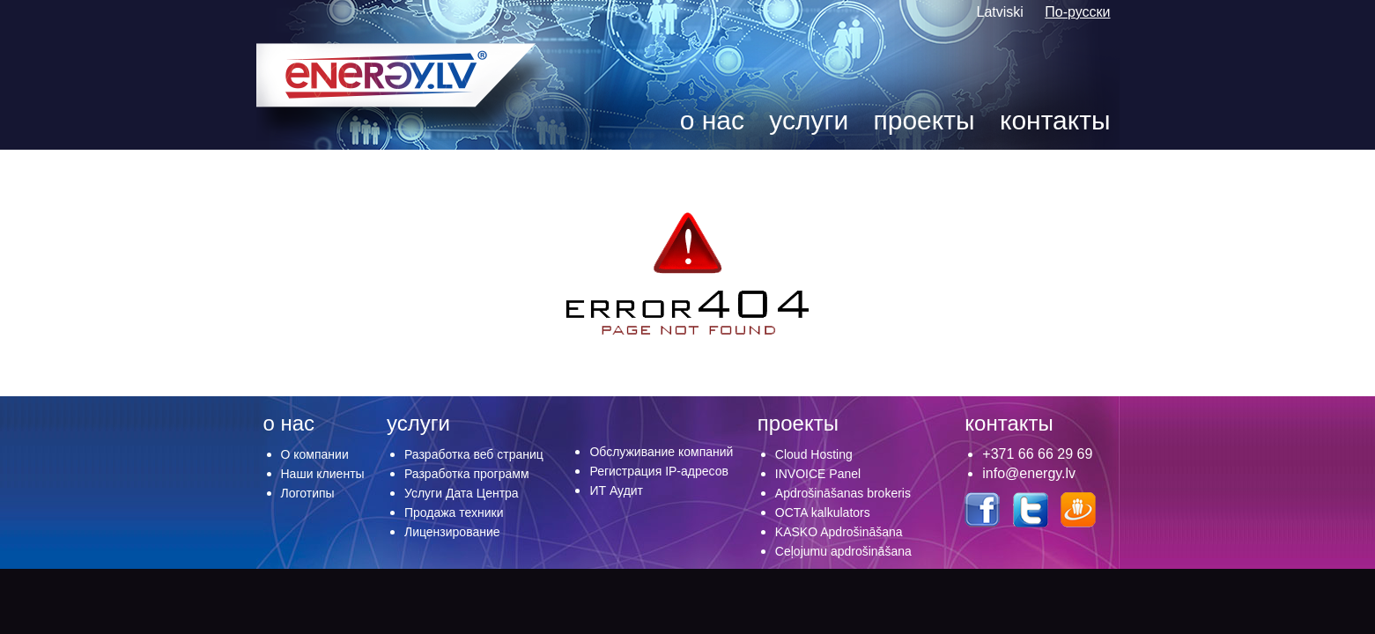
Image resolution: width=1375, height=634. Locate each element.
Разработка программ (466, 474)
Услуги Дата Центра (461, 493)
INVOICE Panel (818, 474)
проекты (924, 120)
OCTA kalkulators (822, 512)
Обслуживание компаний (661, 452)
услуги (808, 120)
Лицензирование (452, 532)
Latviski (1002, 11)
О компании (315, 454)
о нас (712, 120)
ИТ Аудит (616, 490)
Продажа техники (454, 512)
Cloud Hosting (814, 454)
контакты (1055, 120)
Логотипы (308, 493)
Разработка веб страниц (473, 454)
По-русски (1077, 11)
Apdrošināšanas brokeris (843, 493)
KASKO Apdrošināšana (839, 532)
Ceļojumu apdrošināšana (843, 551)
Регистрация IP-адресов (658, 471)
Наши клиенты (323, 474)
